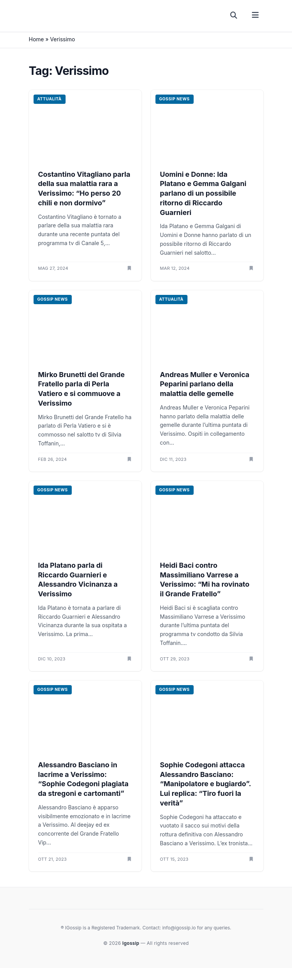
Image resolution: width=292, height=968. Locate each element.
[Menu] (255, 15)
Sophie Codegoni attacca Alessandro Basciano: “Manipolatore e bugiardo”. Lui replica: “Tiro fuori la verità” (205, 784)
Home (36, 39)
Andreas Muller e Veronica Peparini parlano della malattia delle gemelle (205, 384)
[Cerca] (233, 15)
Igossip (131, 943)
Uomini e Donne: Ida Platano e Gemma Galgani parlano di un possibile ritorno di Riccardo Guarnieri (203, 193)
